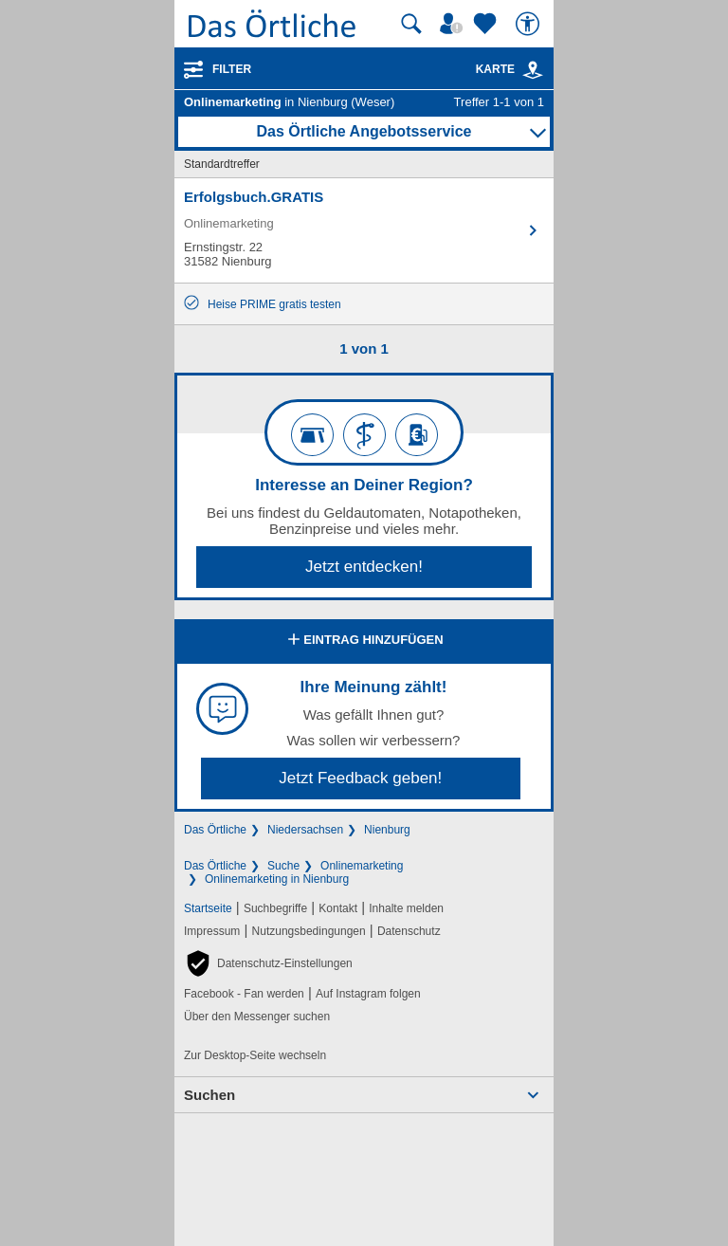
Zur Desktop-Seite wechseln (255, 1055)
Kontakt (337, 908)
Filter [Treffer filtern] (231, 69)
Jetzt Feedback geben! (360, 778)
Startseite (208, 908)
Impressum (212, 931)
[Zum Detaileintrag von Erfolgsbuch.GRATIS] (364, 230)
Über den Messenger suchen (257, 1016)
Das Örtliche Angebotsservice (363, 131)
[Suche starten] (411, 23)
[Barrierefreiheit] (530, 23)
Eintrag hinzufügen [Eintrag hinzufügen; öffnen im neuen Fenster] (363, 641)
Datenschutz (409, 931)
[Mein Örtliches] (454, 23)
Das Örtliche (215, 829)
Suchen (209, 1095)
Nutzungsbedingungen (309, 931)
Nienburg (387, 829)
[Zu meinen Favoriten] (487, 23)
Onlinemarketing (361, 865)
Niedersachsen (305, 829)
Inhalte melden (406, 908)
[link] (532, 70)
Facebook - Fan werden (244, 993)
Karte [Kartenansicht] (510, 69)
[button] (268, 963)
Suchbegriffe (275, 908)
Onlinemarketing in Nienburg (277, 879)
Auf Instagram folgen (368, 993)
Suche (283, 865)
